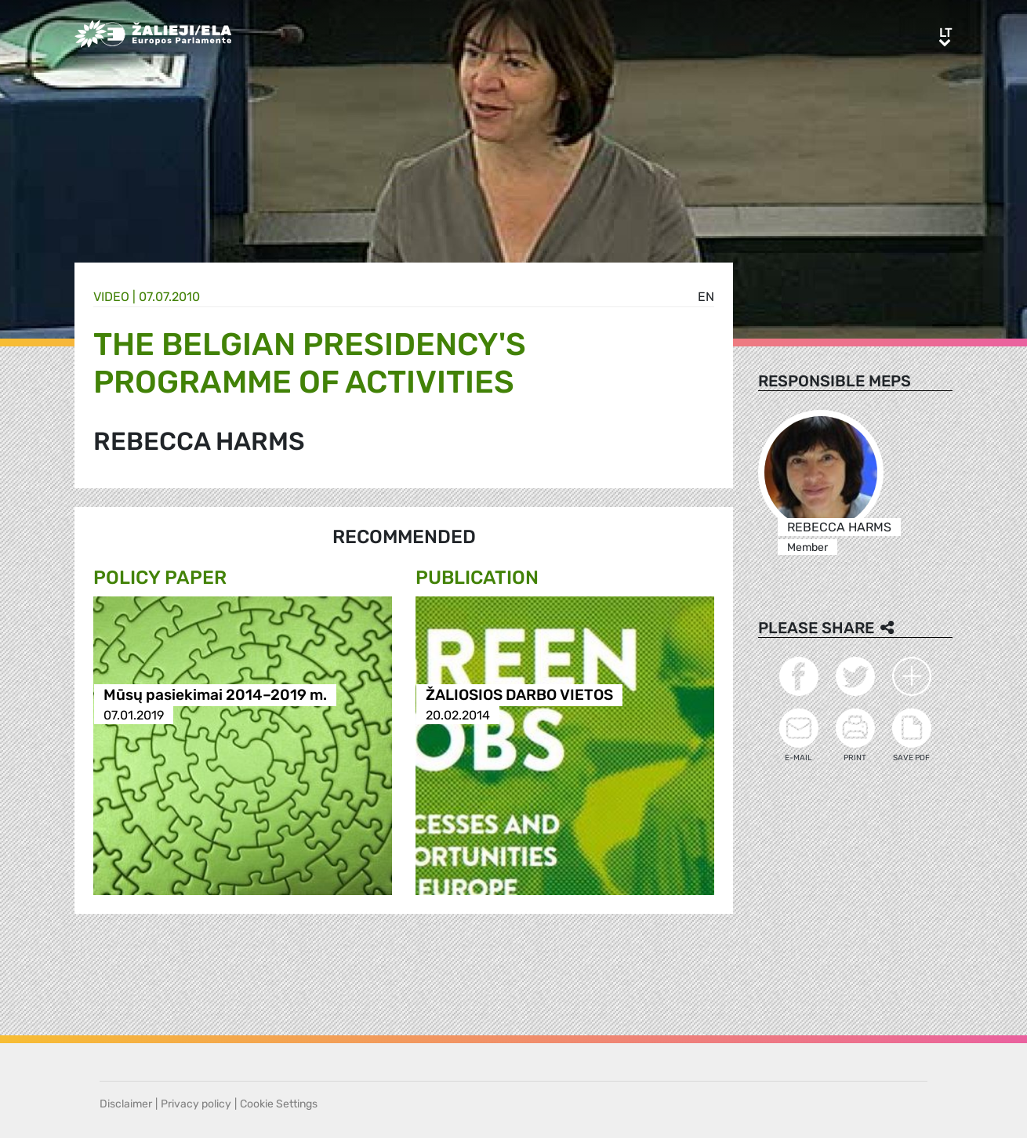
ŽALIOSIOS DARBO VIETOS (519, 696)
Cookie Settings (279, 1104)
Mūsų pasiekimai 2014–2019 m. (215, 696)
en (706, 296)
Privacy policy (196, 1104)
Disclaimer (126, 1104)
